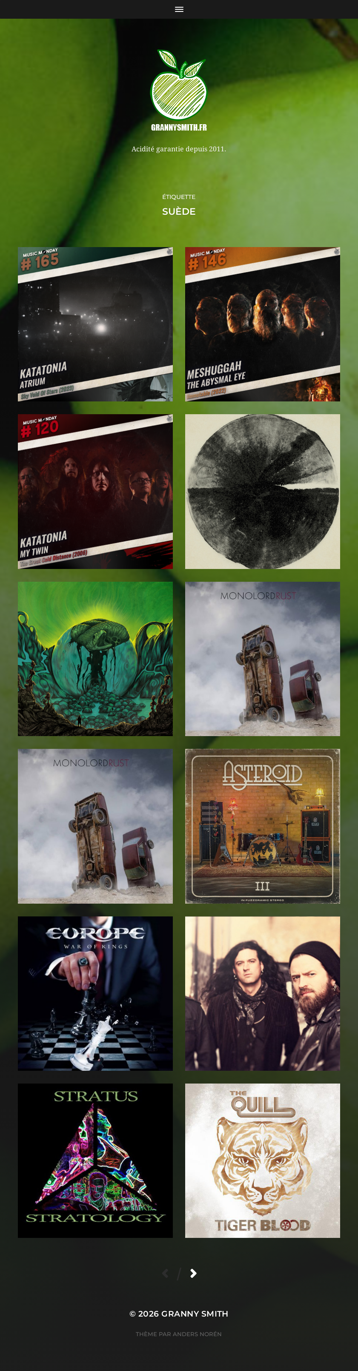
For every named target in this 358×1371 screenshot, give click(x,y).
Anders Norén (197, 1334)
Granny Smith (195, 1314)
